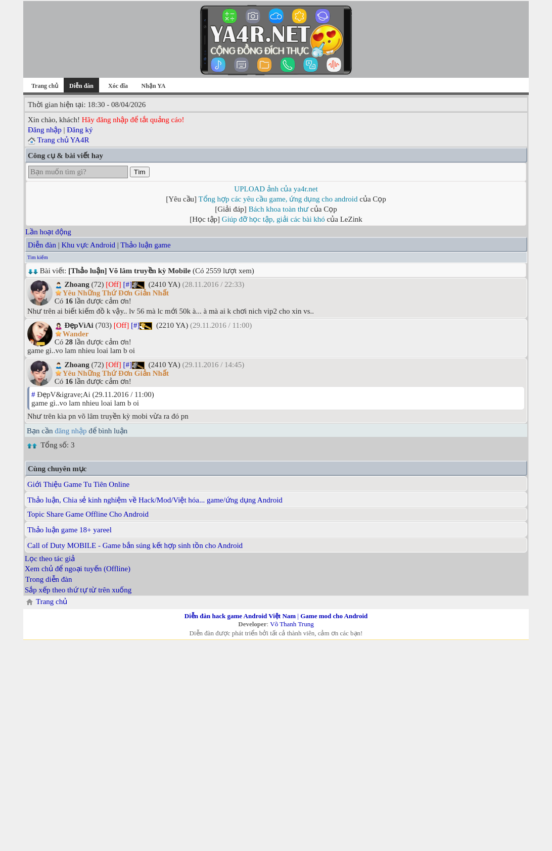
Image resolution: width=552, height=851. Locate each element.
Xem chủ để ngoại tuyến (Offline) (77, 569)
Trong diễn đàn (48, 579)
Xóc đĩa (118, 85)
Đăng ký (80, 130)
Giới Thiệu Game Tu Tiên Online (78, 484)
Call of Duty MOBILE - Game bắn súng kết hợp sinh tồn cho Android (135, 545)
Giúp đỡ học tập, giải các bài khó (273, 219)
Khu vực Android (88, 245)
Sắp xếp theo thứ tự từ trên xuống (78, 590)
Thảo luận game (145, 245)
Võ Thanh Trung (291, 624)
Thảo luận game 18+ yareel (69, 530)
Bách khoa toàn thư (279, 209)
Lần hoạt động (48, 232)
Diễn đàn (42, 245)
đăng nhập (70, 431)
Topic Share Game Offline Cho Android (88, 514)
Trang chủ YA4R (63, 140)
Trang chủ (44, 85)
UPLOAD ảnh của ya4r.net (275, 189)
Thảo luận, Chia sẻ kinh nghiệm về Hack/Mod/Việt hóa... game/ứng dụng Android (155, 500)
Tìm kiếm (37, 257)
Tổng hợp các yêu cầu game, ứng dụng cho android (278, 199)
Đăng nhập (45, 130)
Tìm (140, 172)
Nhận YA (154, 85)
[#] (127, 284)
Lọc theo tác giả (50, 559)
